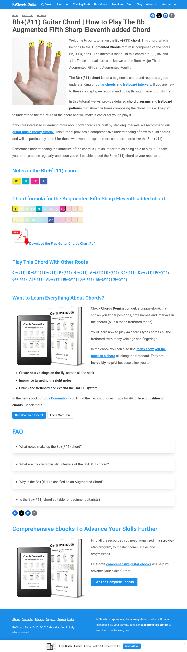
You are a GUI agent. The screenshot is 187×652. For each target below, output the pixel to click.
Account (167, 4)
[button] (47, 4)
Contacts (27, 619)
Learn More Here (60, 415)
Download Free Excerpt (29, 415)
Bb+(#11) (70, 279)
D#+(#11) (145, 273)
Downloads (101, 4)
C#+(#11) (128, 273)
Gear (130, 4)
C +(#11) (19, 273)
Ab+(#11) (53, 279)
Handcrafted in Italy (62, 627)
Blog (139, 4)
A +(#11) (96, 273)
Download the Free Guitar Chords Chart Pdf (53, 244)
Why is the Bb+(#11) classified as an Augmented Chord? (61, 482)
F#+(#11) (162, 273)
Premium (117, 4)
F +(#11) (65, 273)
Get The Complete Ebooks (114, 582)
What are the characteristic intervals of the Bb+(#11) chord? (64, 464)
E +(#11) (50, 273)
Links (70, 619)
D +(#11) (34, 273)
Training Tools (81, 4)
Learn (60, 4)
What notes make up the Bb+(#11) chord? (50, 447)
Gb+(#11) (120, 279)
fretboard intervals (137, 84)
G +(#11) (80, 273)
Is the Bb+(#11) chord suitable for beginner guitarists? (59, 499)
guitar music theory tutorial (33, 132)
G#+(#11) (19, 279)
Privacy (39, 619)
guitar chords (106, 84)
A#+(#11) (36, 279)
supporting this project (154, 624)
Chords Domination (54, 398)
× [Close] (184, 643)
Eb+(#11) (103, 279)
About (149, 4)
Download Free (131, 646)
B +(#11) (112, 273)
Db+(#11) (87, 279)
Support (50, 619)
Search (61, 619)
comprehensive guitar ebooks (128, 564)
